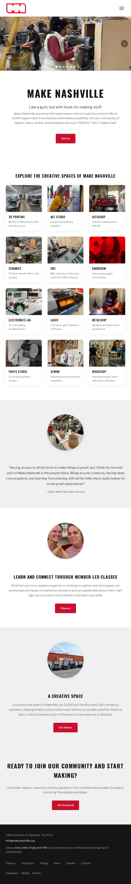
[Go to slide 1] (56, 67)
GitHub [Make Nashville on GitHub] (25, 873)
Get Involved (65, 805)
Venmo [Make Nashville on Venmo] (36, 873)
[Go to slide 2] (60, 67)
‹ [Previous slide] (6, 43)
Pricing (44, 863)
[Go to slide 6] (74, 67)
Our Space (65, 727)
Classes (65, 608)
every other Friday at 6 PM (30, 847)
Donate (70, 863)
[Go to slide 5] (71, 67)
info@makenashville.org (20, 840)
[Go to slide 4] (67, 67)
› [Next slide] (124, 43)
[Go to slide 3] (64, 67)
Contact (86, 863)
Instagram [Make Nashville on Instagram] (12, 873)
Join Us (65, 138)
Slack (57, 863)
